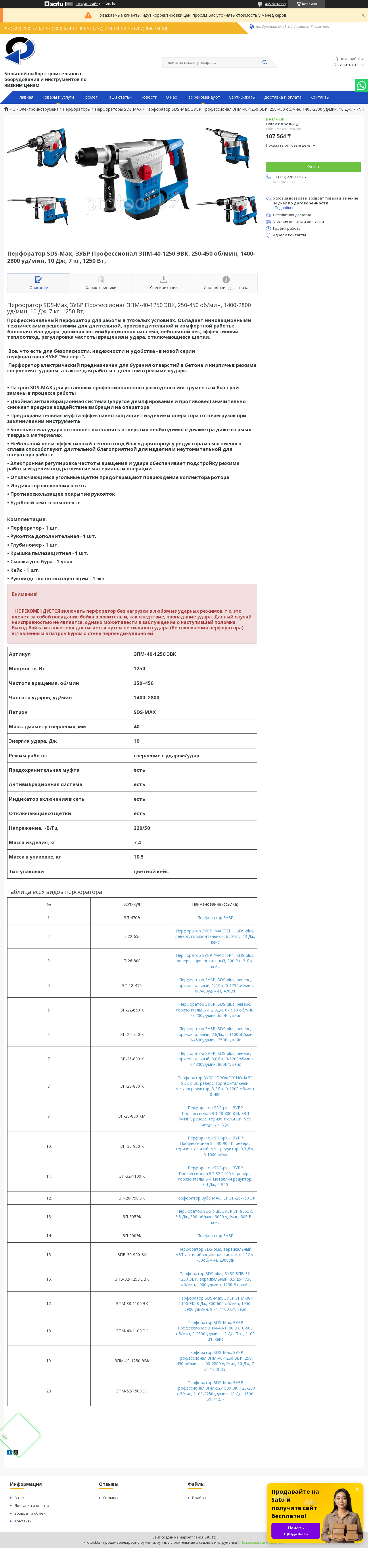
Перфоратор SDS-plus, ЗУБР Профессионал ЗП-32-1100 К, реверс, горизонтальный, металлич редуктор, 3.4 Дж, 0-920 (215, 1176)
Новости (148, 97)
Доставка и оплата (283, 97)
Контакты (319, 97)
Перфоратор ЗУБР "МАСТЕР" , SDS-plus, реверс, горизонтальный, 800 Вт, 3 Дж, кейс (215, 961)
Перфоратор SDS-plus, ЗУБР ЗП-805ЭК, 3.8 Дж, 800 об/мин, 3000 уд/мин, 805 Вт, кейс (215, 1216)
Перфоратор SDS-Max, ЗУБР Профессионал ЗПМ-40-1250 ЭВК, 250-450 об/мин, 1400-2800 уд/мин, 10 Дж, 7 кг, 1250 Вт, (215, 1361)
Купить (313, 166)
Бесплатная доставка (292, 215)
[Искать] (264, 62)
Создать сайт (87, 4)
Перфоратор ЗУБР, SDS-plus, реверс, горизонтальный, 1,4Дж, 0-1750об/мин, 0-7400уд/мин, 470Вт (215, 985)
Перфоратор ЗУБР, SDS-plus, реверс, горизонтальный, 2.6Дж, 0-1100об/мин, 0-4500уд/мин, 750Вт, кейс (215, 1034)
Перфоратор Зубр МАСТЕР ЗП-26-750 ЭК (215, 1198)
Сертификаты (242, 97)
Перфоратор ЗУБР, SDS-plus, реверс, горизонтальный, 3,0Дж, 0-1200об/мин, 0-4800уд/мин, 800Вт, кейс (215, 1059)
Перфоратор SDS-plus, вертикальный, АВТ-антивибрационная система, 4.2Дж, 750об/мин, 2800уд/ (215, 1254)
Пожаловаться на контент (263, 1542)
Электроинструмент (39, 109)
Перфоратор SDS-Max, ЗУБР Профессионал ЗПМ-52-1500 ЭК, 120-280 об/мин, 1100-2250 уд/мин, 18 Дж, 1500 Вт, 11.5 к (215, 1391)
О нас (171, 97)
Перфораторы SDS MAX (118, 109)
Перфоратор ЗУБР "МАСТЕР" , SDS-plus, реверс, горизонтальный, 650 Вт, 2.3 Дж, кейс (215, 936)
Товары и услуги (58, 97)
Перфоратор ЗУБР (215, 917)
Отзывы (110, 1497)
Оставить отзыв (349, 65)
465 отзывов (275, 3)
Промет (90, 97)
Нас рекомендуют (202, 97)
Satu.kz (210, 1537)
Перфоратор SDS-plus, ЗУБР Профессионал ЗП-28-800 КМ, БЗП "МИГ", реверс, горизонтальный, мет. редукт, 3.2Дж (215, 1116)
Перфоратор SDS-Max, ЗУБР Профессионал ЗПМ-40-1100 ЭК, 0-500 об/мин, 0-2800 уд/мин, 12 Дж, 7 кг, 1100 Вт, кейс (215, 1331)
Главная (25, 97)
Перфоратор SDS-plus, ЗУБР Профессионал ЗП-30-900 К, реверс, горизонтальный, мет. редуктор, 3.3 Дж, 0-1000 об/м (215, 1146)
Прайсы (199, 1497)
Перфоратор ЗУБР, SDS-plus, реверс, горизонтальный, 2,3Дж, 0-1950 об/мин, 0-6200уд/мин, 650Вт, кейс (215, 1009)
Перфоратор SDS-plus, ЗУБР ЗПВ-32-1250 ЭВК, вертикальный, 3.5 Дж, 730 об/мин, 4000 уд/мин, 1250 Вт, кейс (215, 1279)
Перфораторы (77, 109)
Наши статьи (119, 97)
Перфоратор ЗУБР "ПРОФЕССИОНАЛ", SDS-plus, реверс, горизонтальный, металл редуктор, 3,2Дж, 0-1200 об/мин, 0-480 (215, 1086)
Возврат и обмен (30, 1513)
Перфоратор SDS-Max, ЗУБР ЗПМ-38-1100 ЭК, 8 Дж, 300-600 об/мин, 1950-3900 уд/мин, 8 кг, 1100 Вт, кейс (215, 1303)
